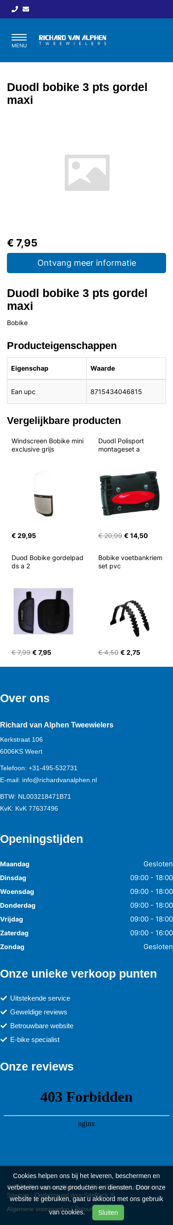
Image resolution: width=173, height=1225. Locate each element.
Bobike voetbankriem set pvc (131, 562)
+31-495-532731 (53, 768)
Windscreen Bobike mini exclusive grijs (48, 445)
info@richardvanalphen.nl (59, 780)
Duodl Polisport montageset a (122, 445)
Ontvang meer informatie (86, 263)
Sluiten (108, 1212)
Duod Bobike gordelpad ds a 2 (48, 562)
